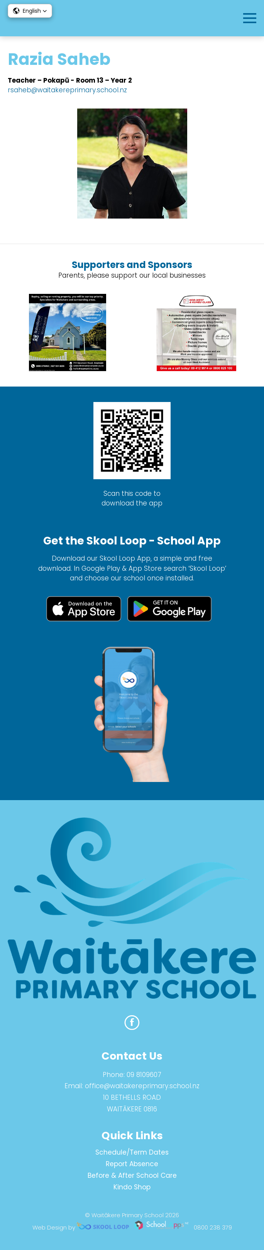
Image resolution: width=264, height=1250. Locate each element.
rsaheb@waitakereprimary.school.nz (67, 90)
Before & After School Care (132, 1175)
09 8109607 (144, 1074)
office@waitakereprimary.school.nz (142, 1086)
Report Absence (132, 1164)
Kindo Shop (132, 1187)
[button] (30, 10)
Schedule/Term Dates (132, 1152)
